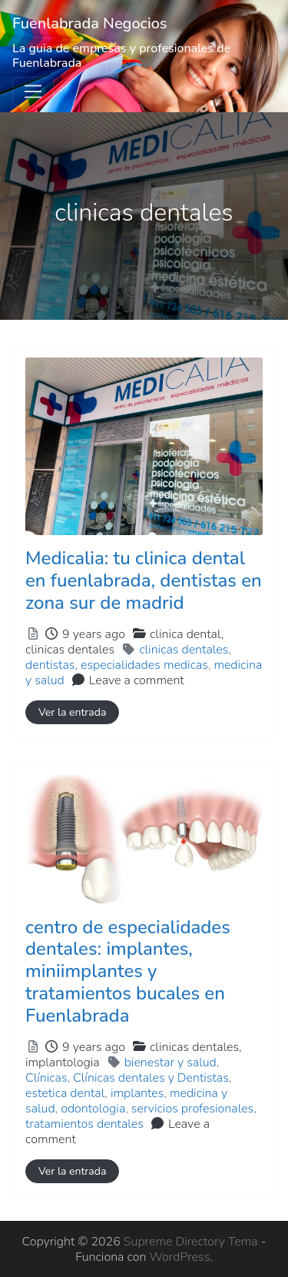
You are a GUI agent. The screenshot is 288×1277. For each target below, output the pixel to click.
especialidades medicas (144, 665)
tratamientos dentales (84, 1124)
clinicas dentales (69, 649)
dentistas (49, 665)
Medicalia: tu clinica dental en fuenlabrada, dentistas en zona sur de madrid (143, 580)
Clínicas (46, 1077)
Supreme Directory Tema (192, 1241)
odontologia (93, 1108)
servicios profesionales (192, 1108)
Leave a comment (136, 680)
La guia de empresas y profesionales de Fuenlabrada (121, 55)
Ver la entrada (72, 712)
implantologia (62, 1062)
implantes (137, 1093)
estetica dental (64, 1093)
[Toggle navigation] (33, 91)
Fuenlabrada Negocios (89, 23)
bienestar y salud (170, 1062)
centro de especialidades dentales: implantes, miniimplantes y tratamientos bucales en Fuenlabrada (127, 971)
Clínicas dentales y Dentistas (151, 1077)
